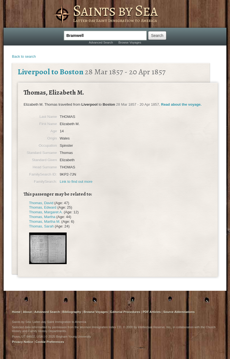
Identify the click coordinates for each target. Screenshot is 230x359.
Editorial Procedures (125, 312)
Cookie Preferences (50, 341)
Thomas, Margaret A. (46, 212)
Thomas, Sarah (41, 226)
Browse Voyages (129, 42)
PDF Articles (152, 312)
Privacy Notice (22, 341)
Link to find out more (76, 182)
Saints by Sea (115, 10)
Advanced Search (101, 42)
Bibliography (71, 312)
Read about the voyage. (181, 104)
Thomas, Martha (42, 217)
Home (16, 312)
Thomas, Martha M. (45, 221)
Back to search (24, 56)
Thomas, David (41, 203)
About (27, 312)
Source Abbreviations (179, 312)
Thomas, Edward (42, 207)
